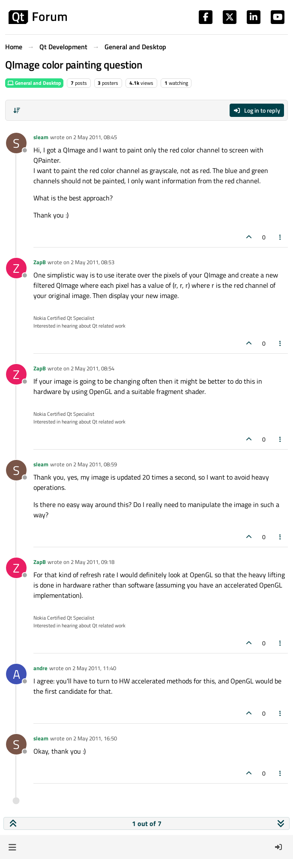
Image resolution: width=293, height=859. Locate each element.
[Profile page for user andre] (16, 674)
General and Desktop (34, 83)
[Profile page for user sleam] (16, 143)
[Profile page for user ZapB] (16, 268)
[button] (12, 847)
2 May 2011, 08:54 (92, 368)
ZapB (39, 262)
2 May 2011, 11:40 (94, 668)
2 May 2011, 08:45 (95, 137)
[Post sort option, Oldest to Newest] (16, 110)
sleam (40, 137)
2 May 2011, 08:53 (92, 262)
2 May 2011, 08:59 (95, 464)
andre (40, 668)
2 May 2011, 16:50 (95, 738)
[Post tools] (280, 237)
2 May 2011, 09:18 (92, 562)
